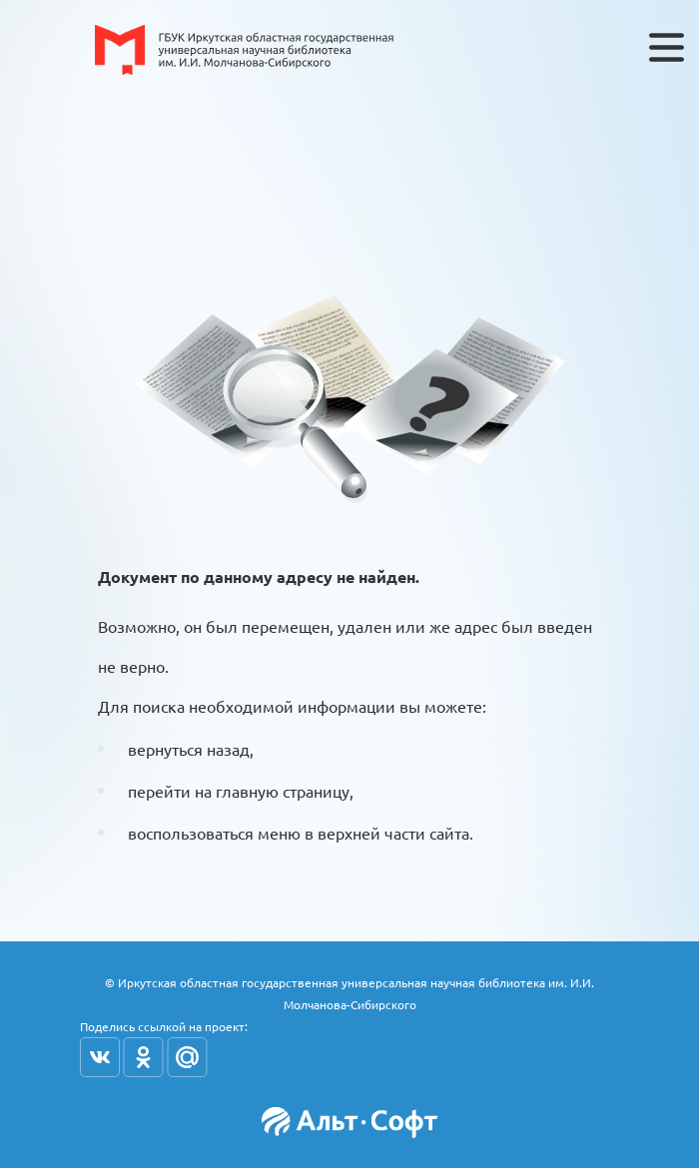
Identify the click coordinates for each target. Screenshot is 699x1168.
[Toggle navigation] (666, 47)
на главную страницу (272, 791)
